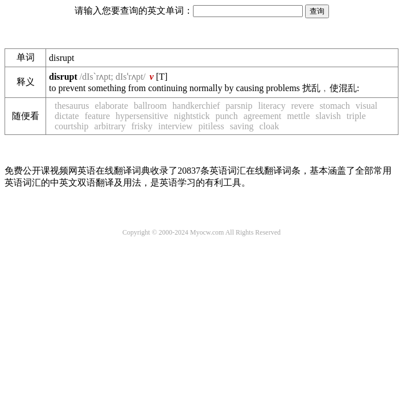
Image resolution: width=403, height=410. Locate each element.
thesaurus (72, 105)
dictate (67, 116)
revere (302, 105)
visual (366, 105)
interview (175, 126)
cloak (269, 126)
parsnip (238, 105)
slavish (327, 116)
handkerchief (196, 105)
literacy (271, 105)
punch (227, 116)
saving (242, 126)
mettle (298, 116)
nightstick (191, 116)
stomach (334, 105)
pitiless (211, 126)
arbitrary (110, 126)
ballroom (150, 105)
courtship (72, 126)
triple (356, 116)
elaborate (111, 105)
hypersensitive (142, 116)
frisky (142, 126)
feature (97, 116)
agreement (263, 116)
